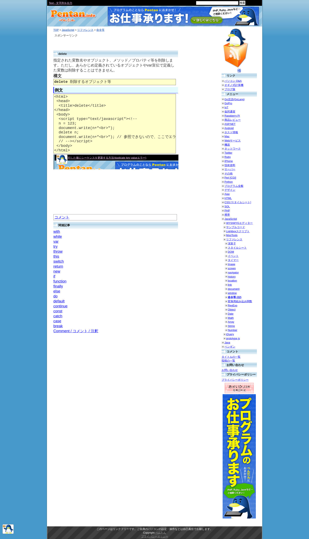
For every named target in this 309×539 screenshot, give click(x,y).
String (231, 326)
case (57, 321)
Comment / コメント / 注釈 (75, 331)
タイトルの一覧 (231, 356)
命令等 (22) (234, 297)
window (232, 293)
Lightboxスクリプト (238, 231)
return (58, 266)
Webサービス (232, 140)
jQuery (230, 334)
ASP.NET (229, 124)
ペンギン (229, 346)
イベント (233, 255)
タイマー (233, 260)
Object (231, 309)
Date (230, 313)
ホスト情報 (231, 132)
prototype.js (233, 338)
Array (231, 321)
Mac (226, 136)
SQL (227, 206)
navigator (233, 272)
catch (57, 316)
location (232, 280)
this (56, 256)
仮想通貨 (229, 111)
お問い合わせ (230, 370)
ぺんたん (160, 532)
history (232, 276)
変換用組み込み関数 (240, 301)
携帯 (227, 214)
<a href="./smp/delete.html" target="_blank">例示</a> (116, 162)
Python (228, 181)
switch (58, 261)
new (56, 271)
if (54, 276)
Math (231, 317)
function (59, 281)
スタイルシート (237, 247)
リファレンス (85, 29)
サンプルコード (235, 227)
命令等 (100, 29)
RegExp (232, 305)
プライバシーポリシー (235, 379)
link (230, 284)
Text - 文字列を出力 (60, 3)
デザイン (229, 189)
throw (58, 251)
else (56, 291)
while (57, 236)
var (56, 241)
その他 (228, 173)
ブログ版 (229, 89)
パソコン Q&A (233, 80)
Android (229, 128)
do (55, 296)
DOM (231, 251)
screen (232, 268)
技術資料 (229, 165)
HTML (228, 198)
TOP (56, 29)
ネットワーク (232, 148)
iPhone (228, 161)
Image (231, 264)
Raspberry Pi (232, 115)
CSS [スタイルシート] (237, 202)
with (56, 232)
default (59, 301)
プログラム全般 (233, 185)
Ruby (227, 156)
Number (232, 330)
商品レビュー (232, 119)
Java (227, 342)
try (55, 246)
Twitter (228, 152)
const (57, 311)
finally (58, 286)
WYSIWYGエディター (239, 223)
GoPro (228, 103)
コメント (61, 217)
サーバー (229, 169)
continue (60, 306)
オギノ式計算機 (233, 85)
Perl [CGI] (230, 177)
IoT (226, 107)
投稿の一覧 (228, 360)
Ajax (227, 194)
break (58, 326)
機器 (227, 144)
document (233, 288)
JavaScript (68, 29)
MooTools (232, 235)
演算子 (232, 243)
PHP (227, 210)
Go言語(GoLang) (234, 99)
